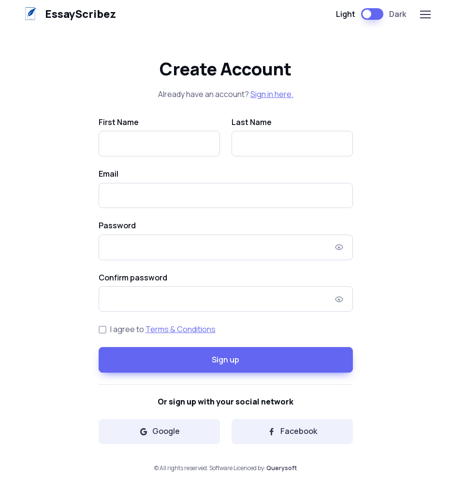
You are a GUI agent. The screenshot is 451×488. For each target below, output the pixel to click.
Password (117, 225)
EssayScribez (67, 14)
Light (345, 14)
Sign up (225, 359)
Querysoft (281, 468)
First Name (119, 122)
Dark (397, 14)
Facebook (292, 431)
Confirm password (133, 277)
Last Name (252, 122)
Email (108, 173)
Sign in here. (271, 94)
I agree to (163, 329)
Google (159, 431)
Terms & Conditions (180, 329)
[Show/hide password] (339, 247)
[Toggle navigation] (425, 14)
